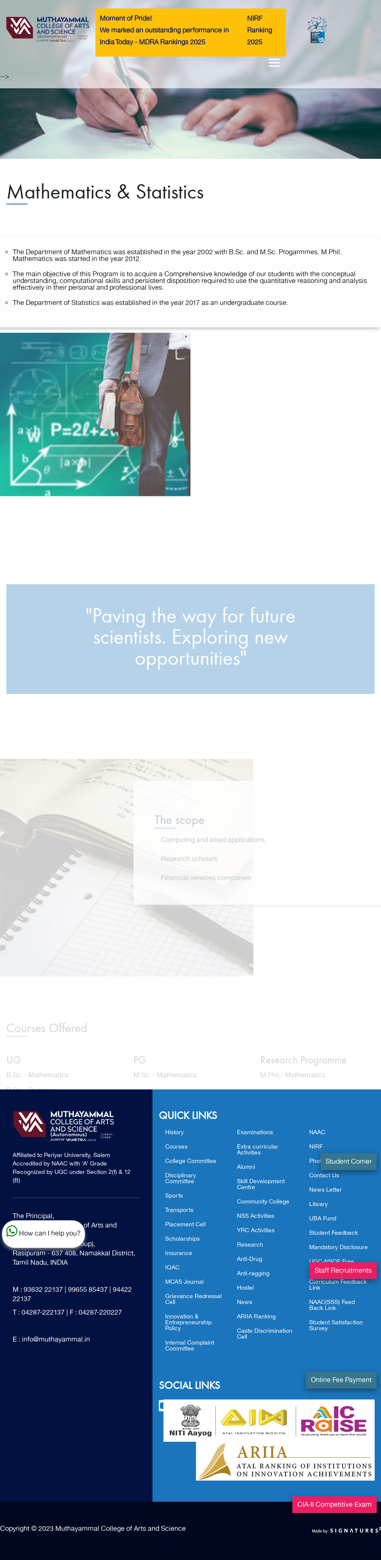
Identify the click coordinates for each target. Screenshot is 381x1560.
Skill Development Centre (261, 1184)
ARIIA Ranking (256, 1316)
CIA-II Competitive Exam (334, 1504)
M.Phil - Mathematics (292, 1081)
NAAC (317, 1132)
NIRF (316, 1146)
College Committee (190, 1161)
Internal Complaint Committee (189, 1345)
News (244, 1302)
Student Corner (349, 1161)
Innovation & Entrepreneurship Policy (188, 1322)
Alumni (246, 1167)
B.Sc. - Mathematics (37, 1081)
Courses (176, 1146)
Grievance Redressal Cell (193, 1299)
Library (318, 1204)
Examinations (255, 1132)
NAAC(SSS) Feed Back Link (332, 1305)
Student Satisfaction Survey (336, 1325)
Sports (174, 1195)
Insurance (178, 1253)
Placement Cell (185, 1224)
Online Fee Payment (341, 1380)
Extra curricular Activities (257, 1149)
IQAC (172, 1267)
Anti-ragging (253, 1273)
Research (250, 1244)
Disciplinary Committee (180, 1178)
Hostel (245, 1287)
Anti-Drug (249, 1259)
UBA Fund (322, 1218)
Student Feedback (333, 1232)
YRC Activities (256, 1230)
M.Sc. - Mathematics (165, 1081)
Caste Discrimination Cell (264, 1333)
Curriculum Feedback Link (338, 1284)
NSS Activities (255, 1216)
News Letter (325, 1189)
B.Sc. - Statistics (31, 1096)
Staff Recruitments (343, 1270)
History (174, 1132)
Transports (179, 1210)
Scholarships (182, 1238)
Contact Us (324, 1175)
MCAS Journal (184, 1281)
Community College (263, 1201)
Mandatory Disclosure (338, 1247)
